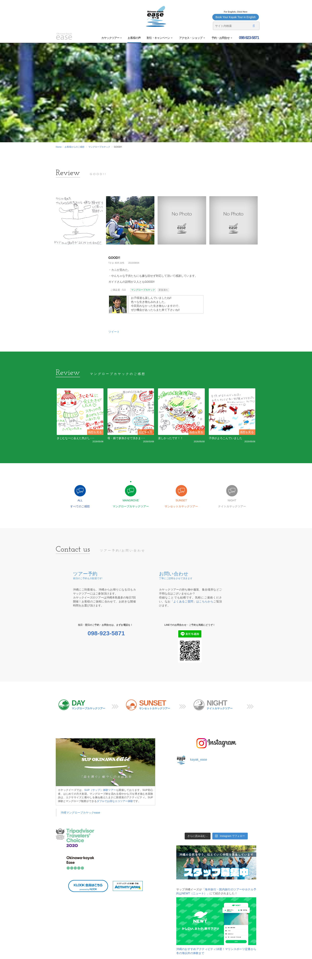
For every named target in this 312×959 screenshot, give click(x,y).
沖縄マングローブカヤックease (80, 812)
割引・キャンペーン (160, 37)
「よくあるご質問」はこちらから (192, 601)
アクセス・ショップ (191, 37)
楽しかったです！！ (170, 438)
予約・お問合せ (221, 37)
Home (58, 147)
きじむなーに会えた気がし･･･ (75, 438)
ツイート (114, 331)
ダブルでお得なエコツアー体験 (115, 801)
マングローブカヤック (99, 147)
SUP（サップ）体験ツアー (100, 789)
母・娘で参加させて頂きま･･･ (126, 438)
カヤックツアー (111, 37)
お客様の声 (134, 37)
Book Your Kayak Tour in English (235, 17)
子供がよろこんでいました (225, 438)
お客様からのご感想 (74, 147)
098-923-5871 (248, 37)
